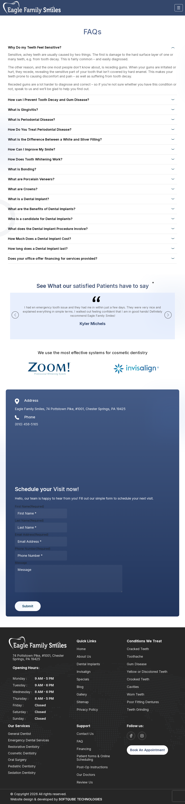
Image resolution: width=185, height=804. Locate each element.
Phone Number (32, 548)
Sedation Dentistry (22, 772)
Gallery (82, 694)
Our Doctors (86, 774)
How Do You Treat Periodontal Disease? (39, 129)
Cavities (133, 686)
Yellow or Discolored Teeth (147, 671)
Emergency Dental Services (28, 740)
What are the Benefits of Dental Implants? (41, 209)
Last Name (29, 520)
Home (81, 649)
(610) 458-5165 (26, 424)
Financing (84, 749)
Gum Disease (137, 664)
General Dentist (19, 733)
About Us (84, 656)
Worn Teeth (135, 694)
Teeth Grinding (138, 709)
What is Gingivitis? (23, 110)
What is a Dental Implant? (28, 199)
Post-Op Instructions (92, 767)
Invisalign (84, 671)
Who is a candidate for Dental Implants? (40, 219)
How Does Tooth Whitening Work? (35, 159)
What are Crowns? (22, 189)
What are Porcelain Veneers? (31, 179)
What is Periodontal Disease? (31, 119)
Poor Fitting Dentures (143, 702)
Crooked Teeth (138, 679)
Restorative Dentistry (23, 746)
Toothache (135, 656)
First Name (29, 506)
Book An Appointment (147, 750)
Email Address (31, 534)
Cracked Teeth (138, 649)
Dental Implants (88, 664)
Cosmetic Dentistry (22, 753)
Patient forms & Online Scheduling (93, 757)
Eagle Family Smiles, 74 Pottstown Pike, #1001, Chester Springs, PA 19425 (70, 409)
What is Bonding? (22, 169)
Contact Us (85, 733)
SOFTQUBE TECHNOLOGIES (80, 799)
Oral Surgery (17, 759)
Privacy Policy (87, 709)
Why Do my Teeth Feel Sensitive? (34, 47)
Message (21, 563)
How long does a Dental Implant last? (38, 248)
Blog (80, 686)
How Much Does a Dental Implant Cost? (39, 239)
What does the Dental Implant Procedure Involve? (48, 229)
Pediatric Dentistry (22, 766)
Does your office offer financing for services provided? (52, 258)
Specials (83, 679)
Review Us (85, 782)
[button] (168, 315)
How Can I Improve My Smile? (31, 149)
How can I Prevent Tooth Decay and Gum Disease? (48, 100)
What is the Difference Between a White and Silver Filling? (55, 139)
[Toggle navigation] (179, 7)
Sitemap (83, 702)
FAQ (80, 741)
